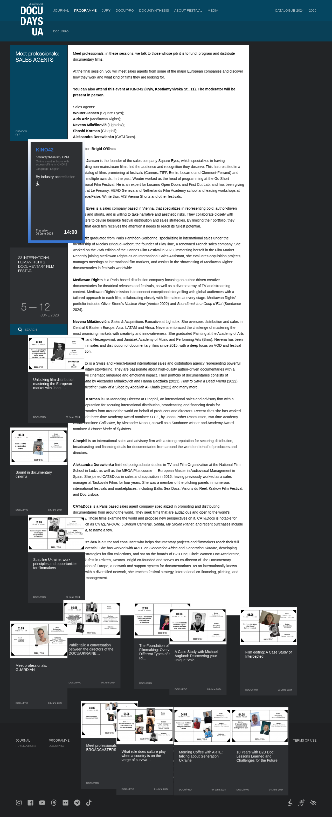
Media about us (216, 745)
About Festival (188, 10)
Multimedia (213, 756)
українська (36, 3)
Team (166, 756)
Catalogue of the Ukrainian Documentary (116, 756)
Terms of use (304, 740)
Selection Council (177, 750)
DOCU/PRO (125, 10)
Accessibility (172, 766)
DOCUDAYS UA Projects (261, 740)
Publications (26, 745)
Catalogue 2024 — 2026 (295, 10)
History (168, 776)
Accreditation (215, 750)
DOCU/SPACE (250, 756)
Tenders (169, 771)
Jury (106, 10)
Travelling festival (256, 745)
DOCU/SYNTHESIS (154, 10)
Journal (61, 10)
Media (213, 10)
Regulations (172, 745)
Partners (169, 761)
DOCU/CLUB (249, 750)
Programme (85, 10)
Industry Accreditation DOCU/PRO (109, 745)
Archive (168, 782)
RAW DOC (89, 750)
